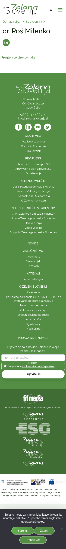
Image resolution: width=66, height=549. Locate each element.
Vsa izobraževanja (33, 141)
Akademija (33, 136)
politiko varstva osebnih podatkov (38, 366)
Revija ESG (33, 158)
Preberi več (33, 539)
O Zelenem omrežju (33, 200)
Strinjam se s (31, 366)
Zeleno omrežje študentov (33, 208)
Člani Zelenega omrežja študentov (33, 213)
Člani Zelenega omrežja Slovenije (33, 186)
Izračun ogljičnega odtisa (33, 314)
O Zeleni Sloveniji (33, 286)
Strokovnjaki (34, 21)
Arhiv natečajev (33, 279)
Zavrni (44, 530)
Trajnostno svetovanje (33, 305)
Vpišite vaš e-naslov (33, 350)
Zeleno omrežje (33, 181)
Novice (33, 243)
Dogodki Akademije (33, 146)
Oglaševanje (33, 173)
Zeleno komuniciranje (33, 310)
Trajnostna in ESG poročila (33, 196)
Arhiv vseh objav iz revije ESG (33, 168)
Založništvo (33, 251)
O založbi (33, 266)
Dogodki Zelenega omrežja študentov (33, 232)
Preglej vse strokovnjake (18, 57)
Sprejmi (23, 530)
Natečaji (33, 273)
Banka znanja (33, 223)
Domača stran (12, 21)
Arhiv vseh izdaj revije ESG (33, 164)
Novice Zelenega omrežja (33, 191)
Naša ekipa (33, 328)
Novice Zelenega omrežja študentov (33, 218)
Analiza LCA (33, 319)
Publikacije (33, 256)
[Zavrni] (61, 529)
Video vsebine (33, 227)
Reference (33, 292)
